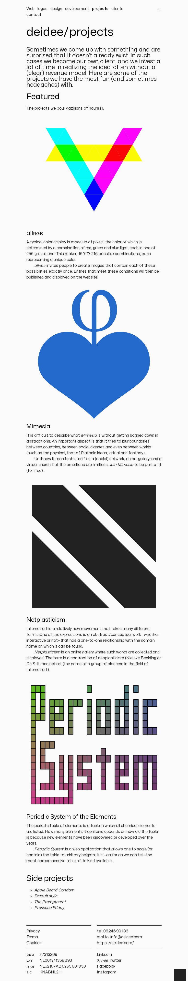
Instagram (106, 972)
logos (42, 9)
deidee (44, 32)
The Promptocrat (50, 902)
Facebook (106, 966)
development (77, 9)
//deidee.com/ (121, 943)
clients (117, 9)
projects (100, 9)
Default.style (45, 896)
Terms (32, 937)
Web (30, 9)
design (56, 9)
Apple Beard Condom (54, 890)
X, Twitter (109, 960)
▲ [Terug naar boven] (180, 975)
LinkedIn (104, 955)
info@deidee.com (126, 937)
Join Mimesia (121, 465)
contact (33, 15)
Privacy (33, 931)
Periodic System (49, 849)
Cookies (34, 943)
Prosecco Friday (49, 908)
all (40, 266)
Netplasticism (47, 652)
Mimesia (89, 435)
